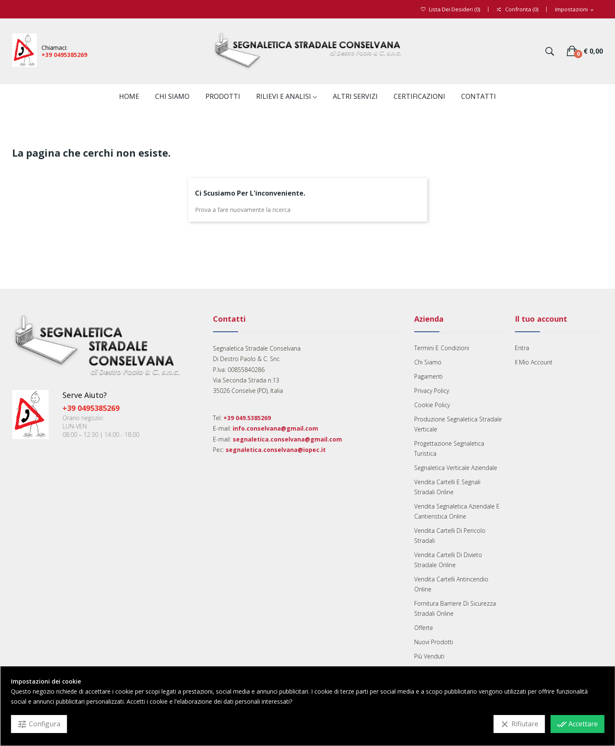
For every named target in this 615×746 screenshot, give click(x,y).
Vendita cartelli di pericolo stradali (449, 536)
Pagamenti (428, 376)
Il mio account (534, 362)
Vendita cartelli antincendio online (451, 584)
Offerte (423, 628)
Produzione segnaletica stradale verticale (458, 424)
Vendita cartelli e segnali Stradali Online (447, 487)
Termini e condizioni (441, 348)
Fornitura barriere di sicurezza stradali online (455, 608)
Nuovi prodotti (433, 642)
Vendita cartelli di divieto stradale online (448, 560)
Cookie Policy (432, 405)
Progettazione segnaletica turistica (449, 448)
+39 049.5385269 (247, 418)
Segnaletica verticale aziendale (455, 468)
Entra (522, 348)
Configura (38, 724)
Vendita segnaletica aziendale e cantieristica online (457, 511)
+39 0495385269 (64, 55)
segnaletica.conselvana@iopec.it (276, 450)
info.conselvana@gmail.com (275, 428)
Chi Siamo (427, 362)
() (450, 9)
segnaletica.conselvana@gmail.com (287, 439)
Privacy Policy (431, 391)
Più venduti (429, 656)
